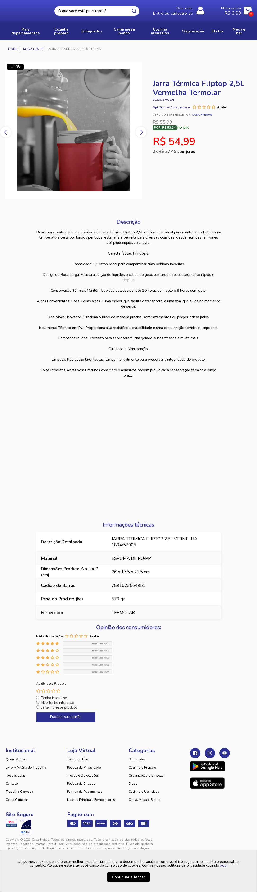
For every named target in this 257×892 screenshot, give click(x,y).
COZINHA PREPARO (61, 31)
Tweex (196, 843)
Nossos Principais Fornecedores (91, 799)
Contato (12, 783)
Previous (5, 132)
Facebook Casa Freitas (195, 753)
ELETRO (217, 31)
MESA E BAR (239, 31)
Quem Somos (16, 759)
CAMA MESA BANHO (124, 31)
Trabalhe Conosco (19, 791)
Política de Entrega (81, 783)
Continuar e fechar (128, 877)
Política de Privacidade (84, 767)
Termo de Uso (77, 759)
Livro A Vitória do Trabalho (26, 767)
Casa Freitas (25, 10)
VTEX (216, 843)
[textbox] (96, 11)
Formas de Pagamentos (84, 791)
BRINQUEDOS (92, 31)
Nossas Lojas (16, 775)
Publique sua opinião (65, 717)
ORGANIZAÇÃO (193, 31)
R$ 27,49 (176, 151)
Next (141, 132)
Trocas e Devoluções (83, 775)
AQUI (223, 866)
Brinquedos (137, 759)
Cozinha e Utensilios (144, 791)
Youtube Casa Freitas (224, 753)
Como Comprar (17, 799)
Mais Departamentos (25, 31)
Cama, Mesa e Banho (144, 799)
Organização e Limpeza (146, 775)
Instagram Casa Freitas (210, 753)
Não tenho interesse (57, 702)
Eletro (133, 783)
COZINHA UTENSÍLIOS (160, 31)
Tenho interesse (54, 698)
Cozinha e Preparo (142, 767)
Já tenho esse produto (59, 707)
